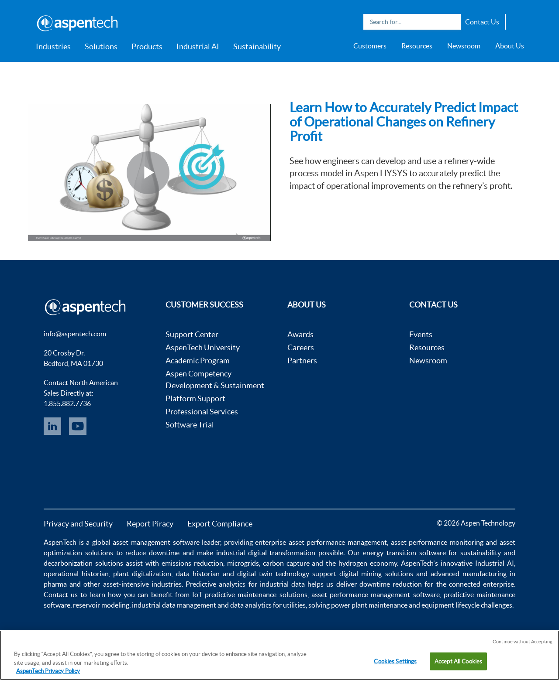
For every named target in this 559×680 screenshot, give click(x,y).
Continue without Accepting (522, 641)
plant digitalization (142, 573)
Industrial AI (197, 46)
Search (452, 22)
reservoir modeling (101, 605)
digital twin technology (273, 573)
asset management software (156, 542)
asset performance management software (375, 594)
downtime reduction (390, 584)
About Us (509, 46)
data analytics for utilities (268, 605)
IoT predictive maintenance (234, 594)
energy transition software (404, 553)
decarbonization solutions (83, 563)
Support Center (192, 334)
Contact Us (482, 22)
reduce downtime (152, 553)
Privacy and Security (78, 523)
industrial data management (174, 605)
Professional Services (202, 411)
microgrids (243, 563)
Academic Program (198, 360)
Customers (369, 46)
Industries (53, 46)
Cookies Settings (395, 661)
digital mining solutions (376, 573)
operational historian (76, 573)
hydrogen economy (367, 563)
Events (420, 334)
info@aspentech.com (75, 334)
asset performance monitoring (437, 542)
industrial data (282, 584)
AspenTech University (203, 347)
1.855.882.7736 (67, 403)
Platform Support (195, 398)
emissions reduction (192, 563)
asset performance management (338, 542)
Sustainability (257, 46)
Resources (416, 46)
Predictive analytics (215, 584)
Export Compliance (219, 523)
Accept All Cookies (458, 661)
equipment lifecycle (450, 605)
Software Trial (190, 424)
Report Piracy (150, 523)
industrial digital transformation (266, 553)
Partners (302, 360)
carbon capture (286, 563)
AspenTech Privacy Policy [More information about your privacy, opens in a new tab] (48, 671)
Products (146, 46)
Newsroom (463, 46)
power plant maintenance (369, 605)
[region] (279, 655)
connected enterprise (481, 584)
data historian (198, 573)
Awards (300, 334)
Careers (300, 347)
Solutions (101, 46)
